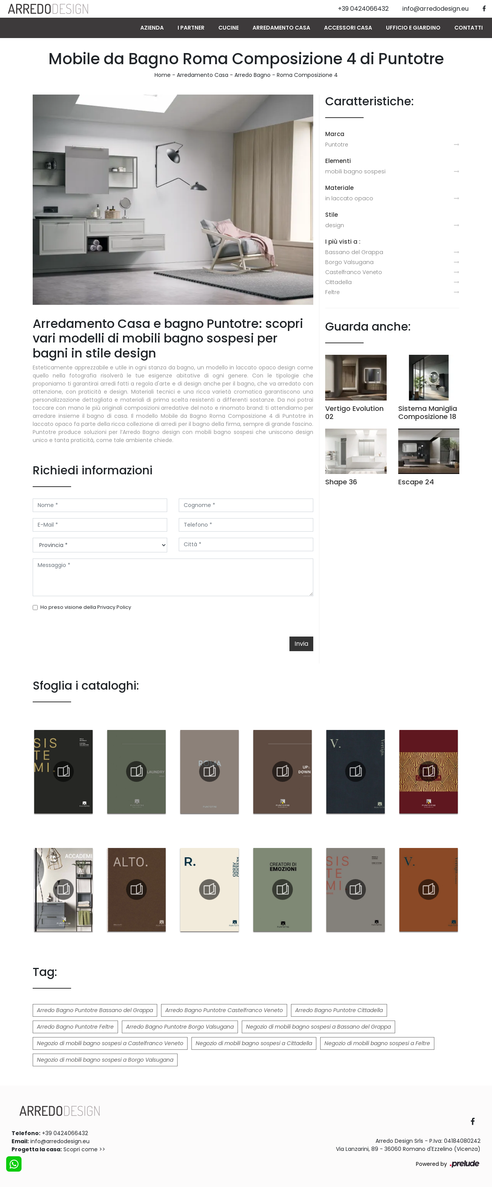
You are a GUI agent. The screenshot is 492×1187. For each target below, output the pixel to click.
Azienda (152, 28)
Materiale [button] (339, 188)
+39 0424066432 (65, 1133)
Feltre (332, 292)
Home (163, 75)
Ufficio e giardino (413, 28)
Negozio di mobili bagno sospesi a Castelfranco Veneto (110, 1043)
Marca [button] (334, 134)
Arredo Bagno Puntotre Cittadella (339, 1010)
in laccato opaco (349, 198)
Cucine (228, 28)
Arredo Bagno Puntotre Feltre (75, 1027)
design (334, 225)
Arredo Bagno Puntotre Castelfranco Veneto (224, 1010)
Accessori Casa (348, 28)
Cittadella (338, 282)
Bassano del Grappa (354, 252)
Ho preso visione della (85, 607)
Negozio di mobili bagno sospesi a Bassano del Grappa (318, 1027)
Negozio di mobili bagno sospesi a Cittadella (254, 1043)
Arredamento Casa (281, 28)
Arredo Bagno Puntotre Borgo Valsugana (180, 1027)
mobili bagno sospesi (355, 171)
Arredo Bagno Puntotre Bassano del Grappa (95, 1010)
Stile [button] (331, 215)
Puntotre (336, 144)
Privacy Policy (114, 607)
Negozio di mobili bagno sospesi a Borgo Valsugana (105, 1060)
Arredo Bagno (252, 75)
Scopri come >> (84, 1149)
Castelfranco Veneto (353, 272)
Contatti (468, 28)
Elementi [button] (338, 161)
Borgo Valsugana (349, 262)
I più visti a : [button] (343, 242)
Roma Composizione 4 (307, 75)
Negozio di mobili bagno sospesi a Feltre (377, 1043)
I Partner (191, 28)
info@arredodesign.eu (60, 1141)
